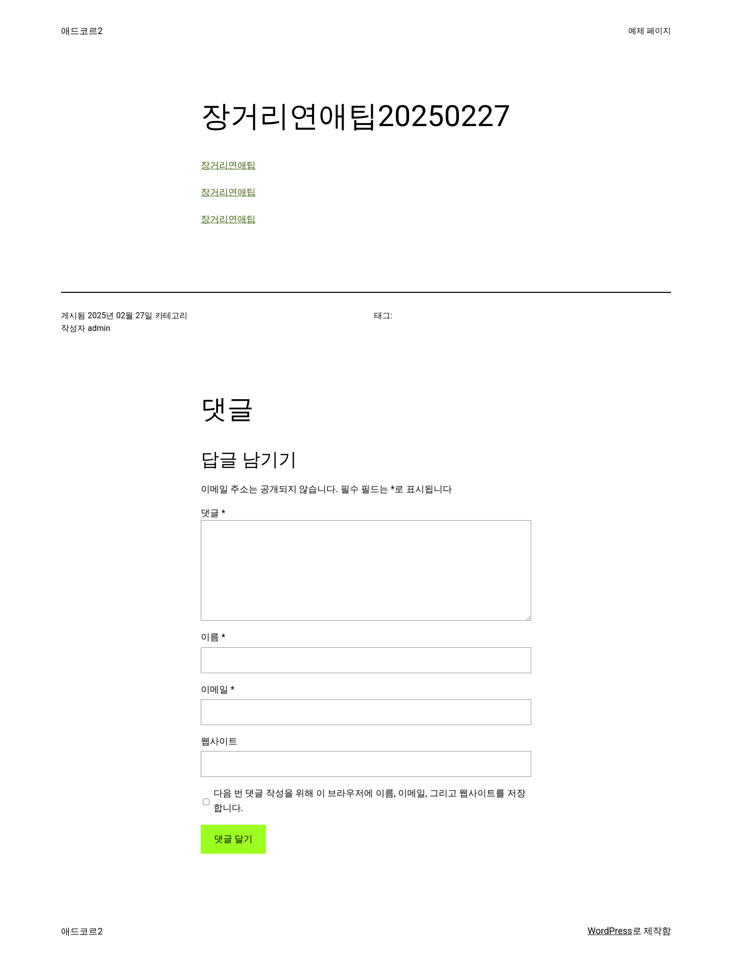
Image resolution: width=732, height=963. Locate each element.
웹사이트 (219, 741)
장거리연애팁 (228, 165)
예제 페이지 (649, 31)
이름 (213, 636)
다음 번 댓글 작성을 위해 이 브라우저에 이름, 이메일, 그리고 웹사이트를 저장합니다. (370, 800)
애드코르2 (82, 30)
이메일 (217, 689)
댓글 (213, 512)
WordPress (610, 930)
